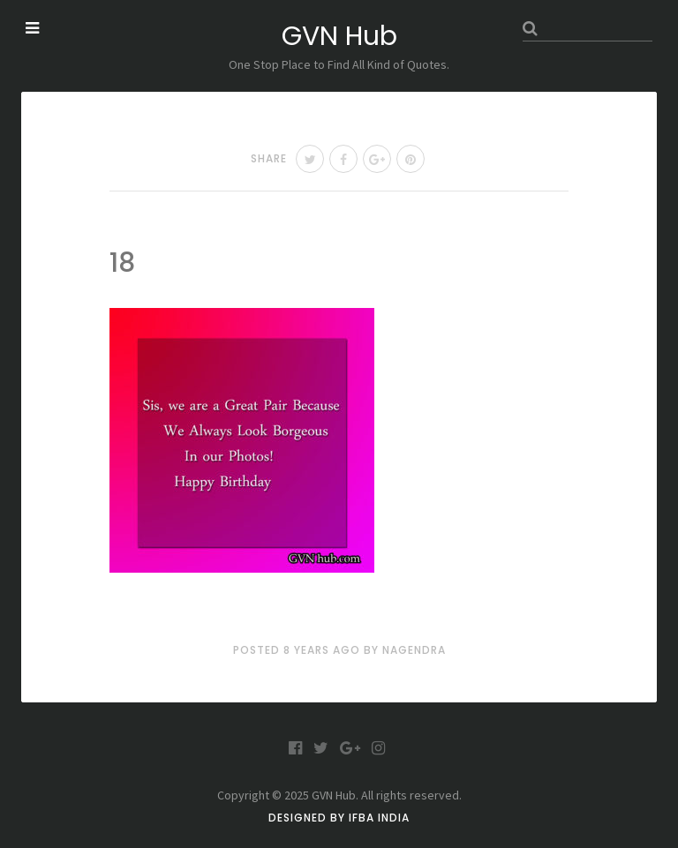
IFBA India (379, 817)
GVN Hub (339, 36)
